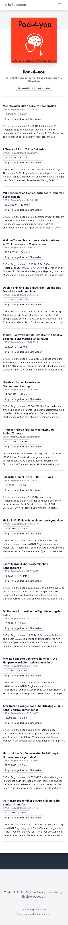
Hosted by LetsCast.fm (34, 909)
